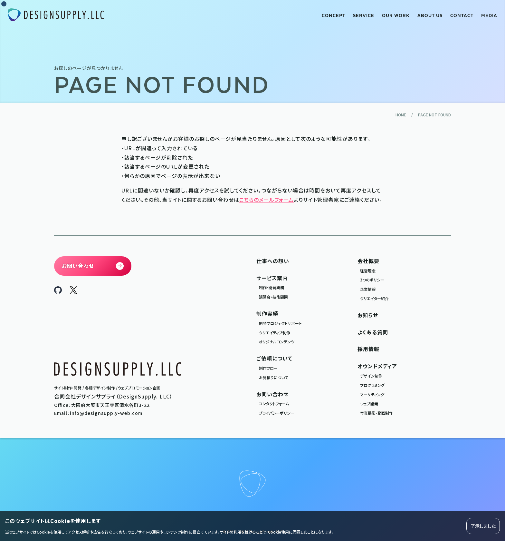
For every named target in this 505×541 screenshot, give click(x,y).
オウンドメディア (377, 366)
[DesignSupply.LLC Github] (58, 291)
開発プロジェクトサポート (280, 323)
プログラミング (372, 385)
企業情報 (368, 289)
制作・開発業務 (271, 287)
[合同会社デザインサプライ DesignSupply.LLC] (56, 15)
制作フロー (268, 368)
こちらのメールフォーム (266, 199)
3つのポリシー (372, 279)
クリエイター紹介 (374, 298)
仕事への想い (272, 261)
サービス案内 (272, 278)
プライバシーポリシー (276, 413)
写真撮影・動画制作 (376, 413)
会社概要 (368, 261)
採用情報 (368, 349)
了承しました (483, 526)
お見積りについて (273, 377)
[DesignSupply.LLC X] (73, 292)
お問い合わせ (272, 394)
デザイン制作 (371, 376)
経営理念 (368, 270)
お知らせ (367, 315)
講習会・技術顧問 (273, 297)
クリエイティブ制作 (274, 332)
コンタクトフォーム (274, 403)
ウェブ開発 (369, 403)
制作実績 (267, 313)
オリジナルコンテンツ (276, 341)
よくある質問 (372, 332)
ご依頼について (274, 358)
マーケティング (372, 394)
